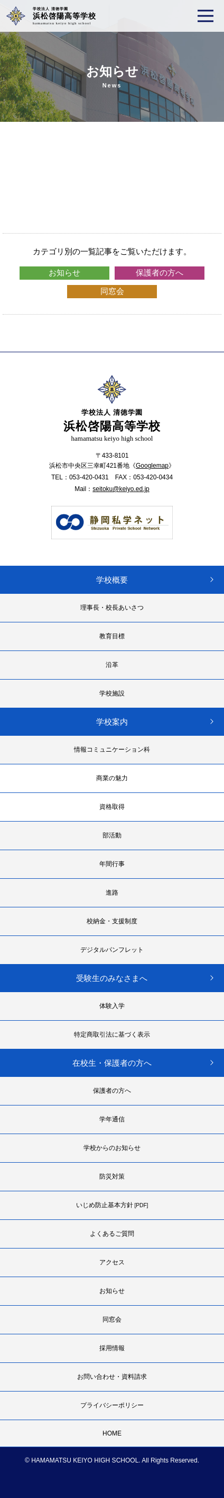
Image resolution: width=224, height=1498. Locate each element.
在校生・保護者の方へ (112, 1062)
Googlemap (152, 465)
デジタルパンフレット (112, 949)
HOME (112, 1433)
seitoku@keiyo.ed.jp (121, 489)
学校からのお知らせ (112, 1148)
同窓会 (112, 291)
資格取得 (112, 806)
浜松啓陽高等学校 (64, 15)
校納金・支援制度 (112, 921)
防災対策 (112, 1176)
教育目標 (112, 636)
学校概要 (112, 579)
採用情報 (112, 1348)
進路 (112, 892)
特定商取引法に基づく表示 (112, 1034)
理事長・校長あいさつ (112, 607)
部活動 (112, 835)
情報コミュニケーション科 (112, 749)
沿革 (112, 664)
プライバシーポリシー (112, 1405)
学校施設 (112, 693)
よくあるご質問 (112, 1233)
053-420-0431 (89, 477)
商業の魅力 (112, 778)
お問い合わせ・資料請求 (112, 1376)
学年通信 (112, 1119)
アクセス (112, 1262)
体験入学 (112, 1006)
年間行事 (112, 864)
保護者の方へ (159, 272)
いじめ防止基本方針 (112, 1205)
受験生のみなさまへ (111, 978)
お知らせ (64, 272)
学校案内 (112, 721)
